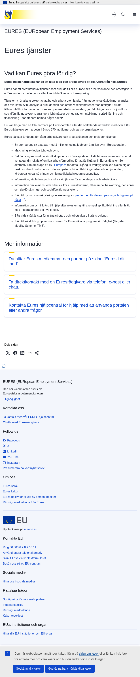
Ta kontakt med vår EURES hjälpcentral (28, 416)
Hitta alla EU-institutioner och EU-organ (28, 633)
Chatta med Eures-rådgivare (21, 422)
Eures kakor (10, 491)
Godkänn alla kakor (28, 668)
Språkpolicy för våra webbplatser (24, 599)
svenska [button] (114, 14)
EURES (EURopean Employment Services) (38, 382)
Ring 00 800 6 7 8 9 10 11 (19, 547)
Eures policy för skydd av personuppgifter (29, 496)
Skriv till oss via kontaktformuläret (24, 558)
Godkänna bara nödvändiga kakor (70, 668)
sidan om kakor (89, 653)
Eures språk (10, 486)
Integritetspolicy (13, 604)
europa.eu (30, 529)
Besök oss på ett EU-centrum (22, 563)
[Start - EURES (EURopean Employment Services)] (22, 14)
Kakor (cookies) (13, 615)
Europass (60, 164)
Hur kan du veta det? (84, 2)
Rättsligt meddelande (16, 610)
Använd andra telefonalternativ (22, 552)
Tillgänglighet (11, 399)
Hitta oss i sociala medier (19, 581)
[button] (8, 353)
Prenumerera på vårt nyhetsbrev (23, 468)
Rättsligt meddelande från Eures (23, 502)
